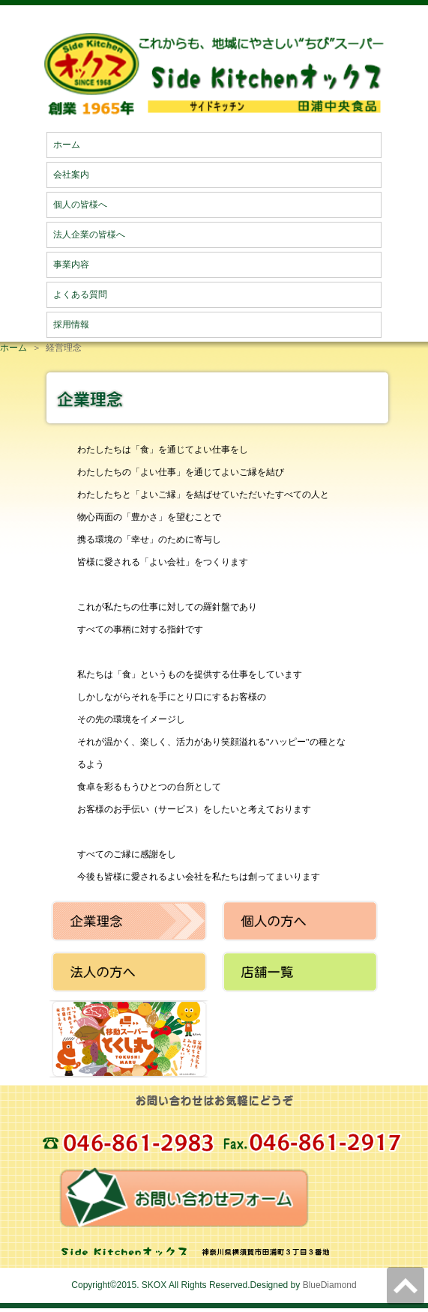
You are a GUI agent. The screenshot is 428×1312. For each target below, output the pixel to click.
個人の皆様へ (80, 204)
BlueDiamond (330, 1285)
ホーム (66, 144)
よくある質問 (80, 294)
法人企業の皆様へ (89, 234)
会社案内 (71, 174)
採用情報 (71, 324)
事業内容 (71, 264)
